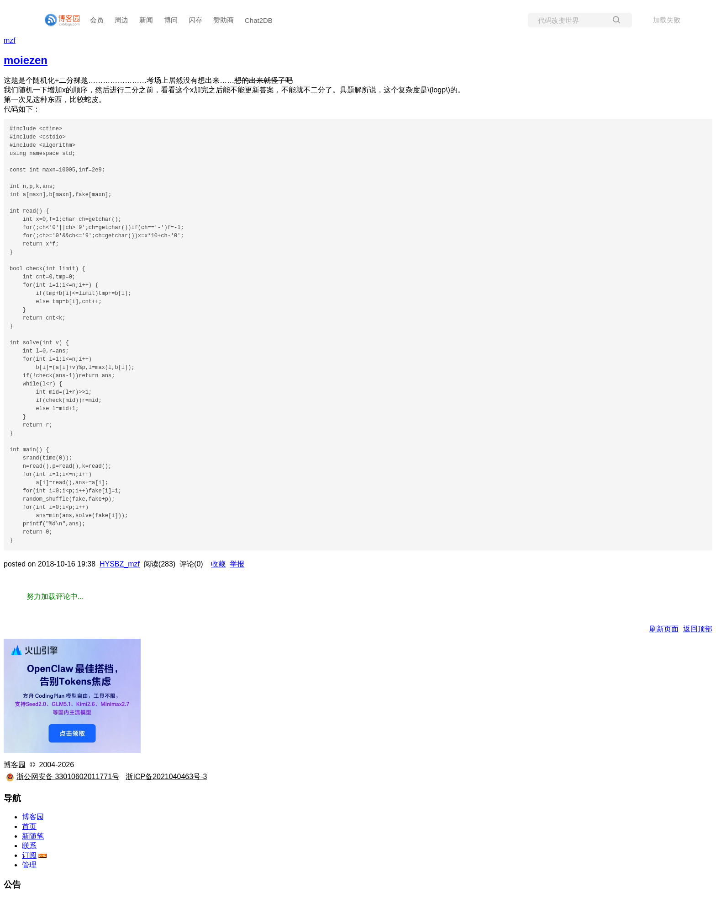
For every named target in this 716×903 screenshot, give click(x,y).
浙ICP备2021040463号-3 (166, 776)
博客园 (15, 765)
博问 (171, 20)
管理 (29, 865)
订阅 (29, 855)
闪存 (195, 20)
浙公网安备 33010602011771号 (62, 776)
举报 (237, 564)
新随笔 (33, 836)
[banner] (58, 20)
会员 (97, 20)
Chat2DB (259, 20)
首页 (29, 826)
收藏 (218, 564)
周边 (121, 20)
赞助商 (223, 20)
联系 (29, 846)
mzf (10, 40)
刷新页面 (664, 629)
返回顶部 (697, 629)
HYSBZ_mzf (120, 564)
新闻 (146, 20)
